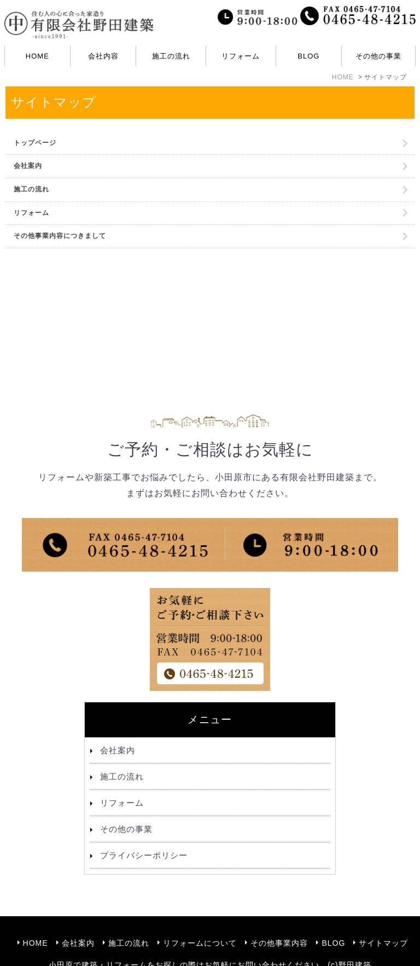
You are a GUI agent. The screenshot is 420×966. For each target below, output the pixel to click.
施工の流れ (171, 56)
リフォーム (31, 213)
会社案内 (28, 166)
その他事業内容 (279, 917)
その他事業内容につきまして (60, 236)
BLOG (308, 56)
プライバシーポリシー (144, 855)
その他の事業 (126, 829)
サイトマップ (383, 917)
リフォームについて (200, 917)
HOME (37, 56)
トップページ (35, 143)
